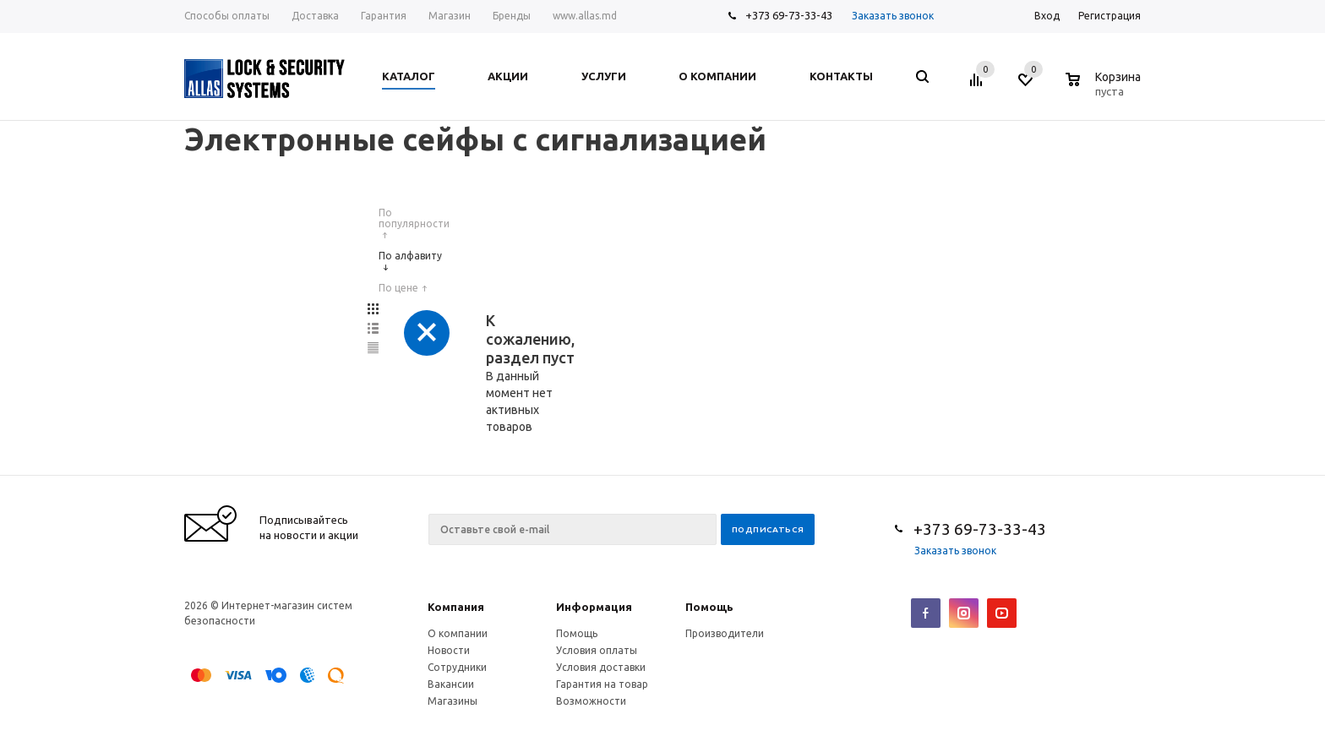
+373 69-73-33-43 (788, 15)
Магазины (452, 700)
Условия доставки (601, 667)
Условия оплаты (596, 650)
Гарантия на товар (602, 684)
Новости (449, 650)
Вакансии (451, 684)
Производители (724, 633)
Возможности (591, 700)
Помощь (709, 607)
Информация (594, 607)
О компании (458, 633)
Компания (456, 607)
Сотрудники (457, 667)
